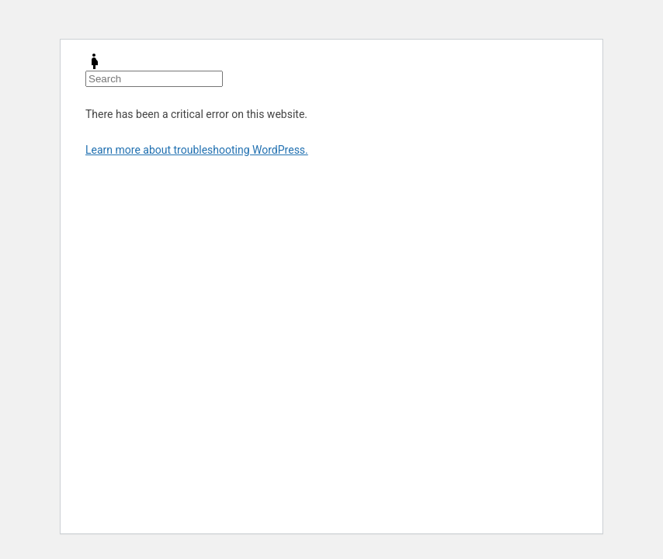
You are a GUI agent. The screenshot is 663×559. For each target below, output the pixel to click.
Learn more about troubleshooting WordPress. (196, 150)
